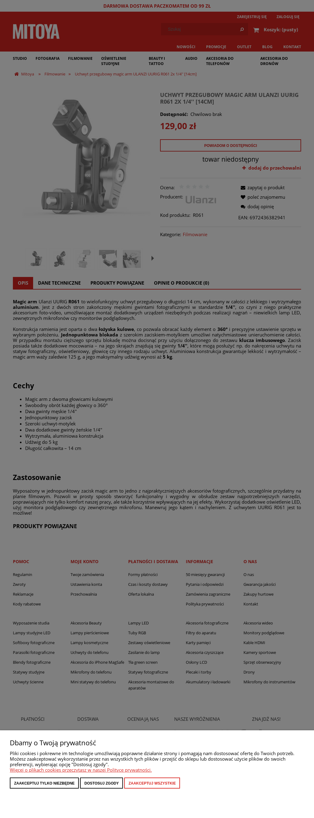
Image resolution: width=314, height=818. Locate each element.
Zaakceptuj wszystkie (152, 783)
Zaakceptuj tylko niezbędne (44, 783)
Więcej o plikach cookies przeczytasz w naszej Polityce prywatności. (81, 770)
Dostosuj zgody (101, 783)
